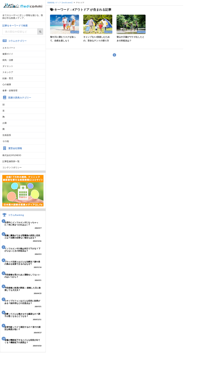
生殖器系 (6, 135)
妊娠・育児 (7, 78)
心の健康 (6, 84)
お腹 (4, 123)
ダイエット (7, 66)
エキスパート (8, 47)
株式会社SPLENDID (11, 155)
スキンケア (7, 72)
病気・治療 (7, 60)
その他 (5, 141)
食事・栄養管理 (9, 90)
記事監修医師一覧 (11, 161)
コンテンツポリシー (12, 167)
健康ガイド (7, 54)
